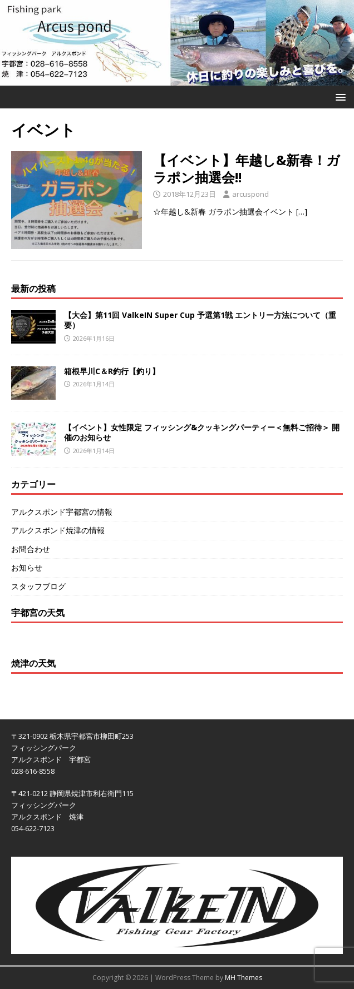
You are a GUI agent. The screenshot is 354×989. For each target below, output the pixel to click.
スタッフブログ (38, 586)
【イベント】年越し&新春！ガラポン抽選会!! (246, 168)
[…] (301, 211)
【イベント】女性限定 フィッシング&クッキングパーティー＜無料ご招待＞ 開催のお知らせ (202, 432)
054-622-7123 (33, 828)
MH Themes (243, 977)
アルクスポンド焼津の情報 (58, 530)
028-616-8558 (33, 771)
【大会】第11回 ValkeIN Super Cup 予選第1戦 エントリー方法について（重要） (200, 320)
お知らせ (26, 567)
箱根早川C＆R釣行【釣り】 (112, 371)
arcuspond (250, 194)
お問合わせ (30, 549)
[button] (338, 96)
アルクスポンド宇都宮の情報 (61, 511)
